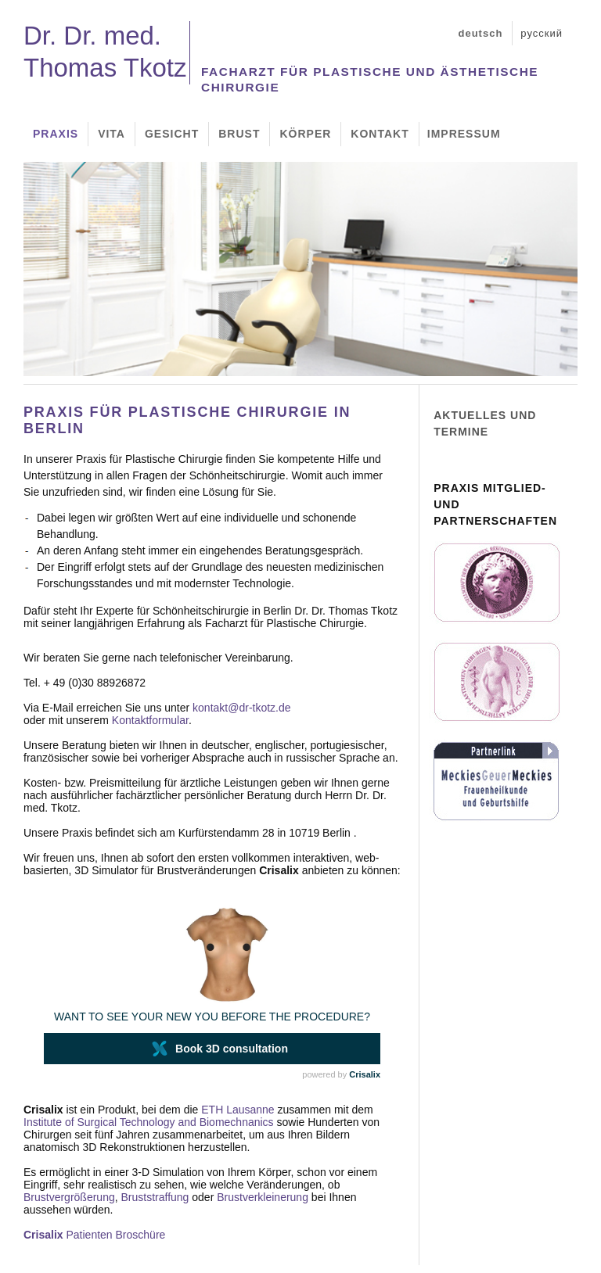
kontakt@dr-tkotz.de (242, 707)
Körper (305, 133)
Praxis (55, 133)
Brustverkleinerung (262, 1197)
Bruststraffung (155, 1197)
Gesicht (172, 133)
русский (541, 33)
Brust (239, 133)
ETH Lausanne (237, 1109)
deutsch (481, 33)
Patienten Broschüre (94, 1234)
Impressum (464, 133)
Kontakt (379, 133)
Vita (111, 133)
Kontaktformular (150, 720)
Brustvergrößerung (69, 1197)
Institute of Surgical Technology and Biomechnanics (148, 1122)
